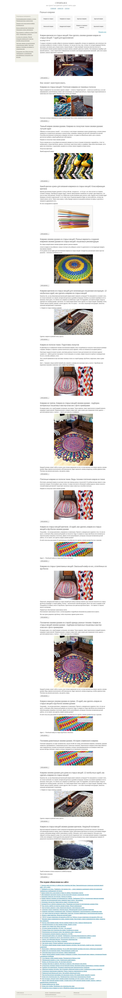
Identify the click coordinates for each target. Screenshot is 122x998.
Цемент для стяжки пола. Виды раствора (54, 926)
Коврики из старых (65, 18)
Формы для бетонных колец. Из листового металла (57, 962)
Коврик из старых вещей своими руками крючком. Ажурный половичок (69, 826)
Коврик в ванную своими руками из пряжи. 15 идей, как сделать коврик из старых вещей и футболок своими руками (71, 702)
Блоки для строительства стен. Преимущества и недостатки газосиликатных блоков (66, 976)
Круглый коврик (98, 18)
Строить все (61, 3)
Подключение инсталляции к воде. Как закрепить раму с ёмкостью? (61, 932)
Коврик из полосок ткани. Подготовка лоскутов (60, 345)
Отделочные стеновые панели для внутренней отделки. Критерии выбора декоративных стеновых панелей (73, 965)
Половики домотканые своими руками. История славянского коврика (69, 741)
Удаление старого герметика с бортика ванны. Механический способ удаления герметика (68, 909)
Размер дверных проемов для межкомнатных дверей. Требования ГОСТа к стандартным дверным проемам (72, 898)
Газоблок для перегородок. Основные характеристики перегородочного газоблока (65, 967)
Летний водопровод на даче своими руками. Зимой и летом (59, 924)
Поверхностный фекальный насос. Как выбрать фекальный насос (61, 973)
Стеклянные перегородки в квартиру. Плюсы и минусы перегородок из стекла (64, 971)
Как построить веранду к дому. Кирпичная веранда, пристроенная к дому (63, 907)
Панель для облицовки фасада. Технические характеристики (59, 939)
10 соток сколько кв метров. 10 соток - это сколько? (57, 928)
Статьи (67, 8)
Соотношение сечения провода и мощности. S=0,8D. (57, 934)
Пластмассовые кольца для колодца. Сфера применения (58, 952)
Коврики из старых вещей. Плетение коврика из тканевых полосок (68, 87)
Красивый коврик (98, 26)
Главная (53, 8)
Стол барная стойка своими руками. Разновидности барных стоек (61, 958)
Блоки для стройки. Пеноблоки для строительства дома (58, 986)
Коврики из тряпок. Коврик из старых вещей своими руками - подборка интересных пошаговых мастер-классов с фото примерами (69, 404)
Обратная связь (76, 992)
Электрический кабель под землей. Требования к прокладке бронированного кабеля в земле (69, 935)
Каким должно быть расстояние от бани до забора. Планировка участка (62, 893)
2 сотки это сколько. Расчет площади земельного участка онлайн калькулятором (24, 38)
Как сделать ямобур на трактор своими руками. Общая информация (62, 906)
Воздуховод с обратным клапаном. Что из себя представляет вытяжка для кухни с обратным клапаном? (72, 948)
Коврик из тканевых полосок (81, 26)
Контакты (46, 992)
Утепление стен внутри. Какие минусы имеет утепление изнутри (60, 902)
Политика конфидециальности (50, 994)
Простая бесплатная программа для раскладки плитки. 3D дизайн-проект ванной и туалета (68, 975)
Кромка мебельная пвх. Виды (50, 984)
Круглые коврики (81, 18)
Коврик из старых (48, 18)
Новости (60, 8)
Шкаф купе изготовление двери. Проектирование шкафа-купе (60, 950)
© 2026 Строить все (20, 992)
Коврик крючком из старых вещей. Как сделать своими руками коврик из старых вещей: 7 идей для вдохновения (70, 36)
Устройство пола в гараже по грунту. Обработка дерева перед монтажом (63, 988)
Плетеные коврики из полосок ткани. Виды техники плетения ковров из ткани (72, 479)
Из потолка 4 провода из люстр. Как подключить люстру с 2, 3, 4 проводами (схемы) (66, 937)
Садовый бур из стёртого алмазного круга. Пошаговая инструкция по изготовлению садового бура (69, 904)
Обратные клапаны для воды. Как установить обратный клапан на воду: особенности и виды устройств (72, 969)
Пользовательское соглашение (54, 992)
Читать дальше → (44, 77)
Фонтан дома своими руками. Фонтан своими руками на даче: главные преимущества (67, 922)
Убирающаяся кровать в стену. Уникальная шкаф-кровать (58, 960)
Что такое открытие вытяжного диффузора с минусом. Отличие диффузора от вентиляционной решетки (72, 913)
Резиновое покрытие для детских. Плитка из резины (56, 896)
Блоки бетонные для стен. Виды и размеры (54, 941)
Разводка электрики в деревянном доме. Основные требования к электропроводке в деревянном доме (72, 911)
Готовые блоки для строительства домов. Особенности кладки (60, 930)
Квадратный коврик (65, 26)
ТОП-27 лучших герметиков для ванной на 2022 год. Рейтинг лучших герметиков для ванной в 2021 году (72, 917)
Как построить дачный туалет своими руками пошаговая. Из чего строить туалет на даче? (68, 978)
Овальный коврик (48, 26)
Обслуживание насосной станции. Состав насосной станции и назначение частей (65, 894)
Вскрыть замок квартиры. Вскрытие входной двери (56, 915)
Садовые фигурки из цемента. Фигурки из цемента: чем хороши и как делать (64, 963)
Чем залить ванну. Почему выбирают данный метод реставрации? (61, 943)
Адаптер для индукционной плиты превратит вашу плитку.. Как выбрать (62, 900)
